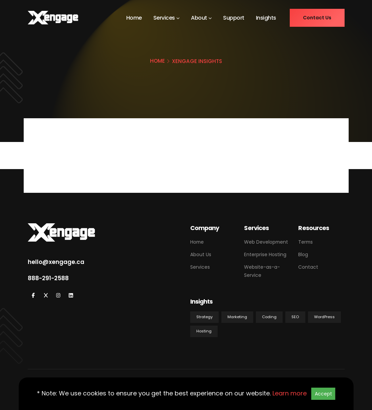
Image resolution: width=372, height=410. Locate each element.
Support (233, 18)
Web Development (266, 242)
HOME (157, 60)
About (199, 18)
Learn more (289, 393)
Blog (303, 254)
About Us (200, 254)
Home (134, 18)
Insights (266, 18)
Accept (323, 393)
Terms (305, 242)
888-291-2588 (48, 278)
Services (164, 18)
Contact (308, 267)
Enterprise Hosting (265, 254)
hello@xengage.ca (56, 262)
